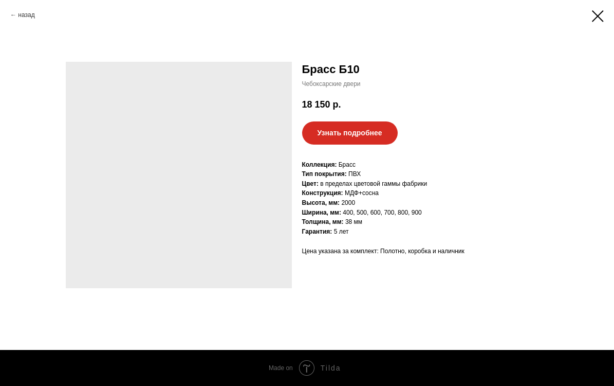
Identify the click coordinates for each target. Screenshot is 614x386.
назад (26, 15)
